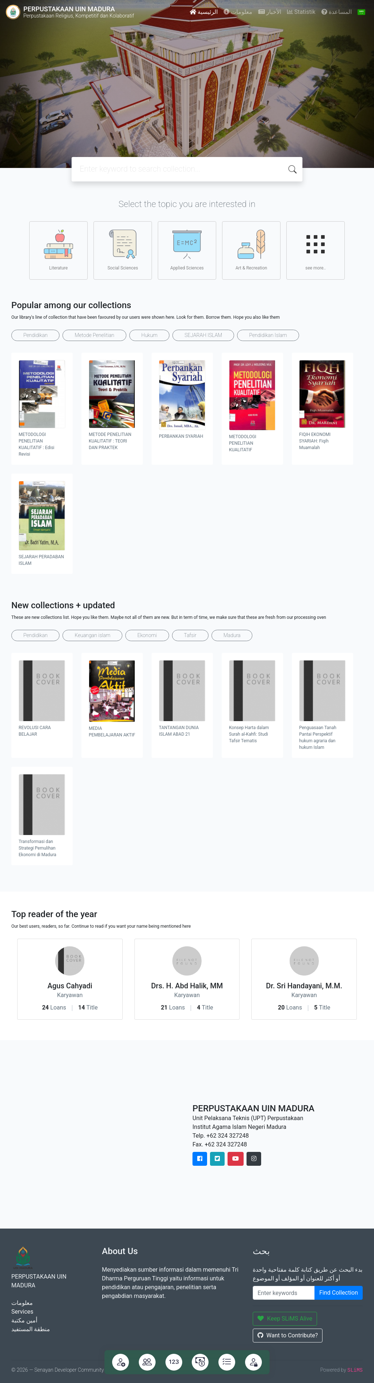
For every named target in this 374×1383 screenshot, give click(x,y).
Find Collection (338, 1292)
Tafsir (190, 635)
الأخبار (269, 11)
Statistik (301, 11)
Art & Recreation (251, 250)
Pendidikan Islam (268, 335)
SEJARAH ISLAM (203, 335)
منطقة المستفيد (30, 1329)
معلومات (238, 11)
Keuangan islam (92, 635)
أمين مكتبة (24, 1320)
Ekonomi (147, 635)
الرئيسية (204, 11)
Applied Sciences (186, 250)
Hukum (149, 335)
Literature (58, 250)
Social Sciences (122, 250)
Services (22, 1311)
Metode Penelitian (94, 335)
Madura (232, 635)
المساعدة (336, 11)
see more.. (315, 250)
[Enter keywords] (284, 1293)
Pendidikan (35, 335)
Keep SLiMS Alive (284, 1318)
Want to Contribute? (287, 1335)
